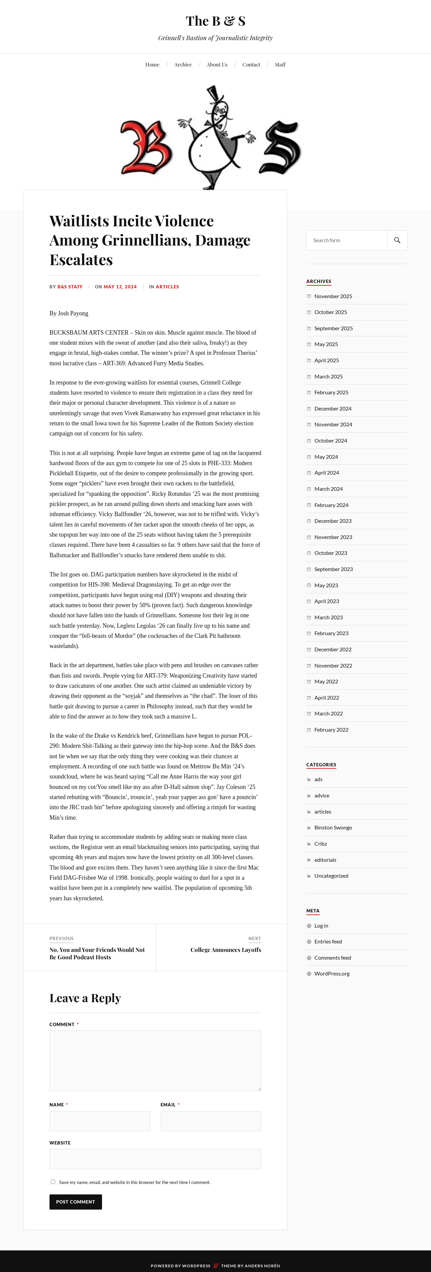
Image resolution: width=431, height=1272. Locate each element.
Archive (183, 64)
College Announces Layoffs (226, 949)
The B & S (215, 20)
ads (318, 779)
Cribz (320, 843)
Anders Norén (262, 1265)
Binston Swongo (333, 827)
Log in (321, 925)
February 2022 (331, 729)
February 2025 (331, 392)
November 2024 (333, 424)
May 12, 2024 (120, 286)
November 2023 (333, 537)
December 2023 (333, 520)
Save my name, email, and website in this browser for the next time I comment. (134, 1182)
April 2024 (326, 472)
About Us (217, 64)
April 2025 (326, 360)
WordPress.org (332, 973)
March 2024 (328, 488)
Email (170, 1104)
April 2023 (326, 601)
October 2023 (330, 552)
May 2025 (326, 344)
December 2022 (333, 649)
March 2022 (328, 713)
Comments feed (332, 957)
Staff (280, 64)
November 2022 (333, 665)
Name (58, 1104)
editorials (325, 859)
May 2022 (326, 681)
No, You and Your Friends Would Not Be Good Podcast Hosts (97, 953)
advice (321, 795)
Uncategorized (331, 875)
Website (60, 1143)
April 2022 (326, 697)
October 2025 (330, 312)
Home (152, 64)
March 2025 (328, 376)
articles (167, 286)
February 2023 (331, 633)
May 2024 (326, 456)
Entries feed (328, 941)
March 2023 (328, 617)
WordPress (196, 1265)
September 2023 (333, 569)
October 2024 (330, 440)
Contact (251, 64)
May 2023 (326, 585)
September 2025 (333, 328)
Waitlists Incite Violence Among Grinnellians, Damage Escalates (150, 239)
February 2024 (331, 505)
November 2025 (333, 296)
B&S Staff (70, 286)
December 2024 (333, 408)
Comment (64, 1024)
